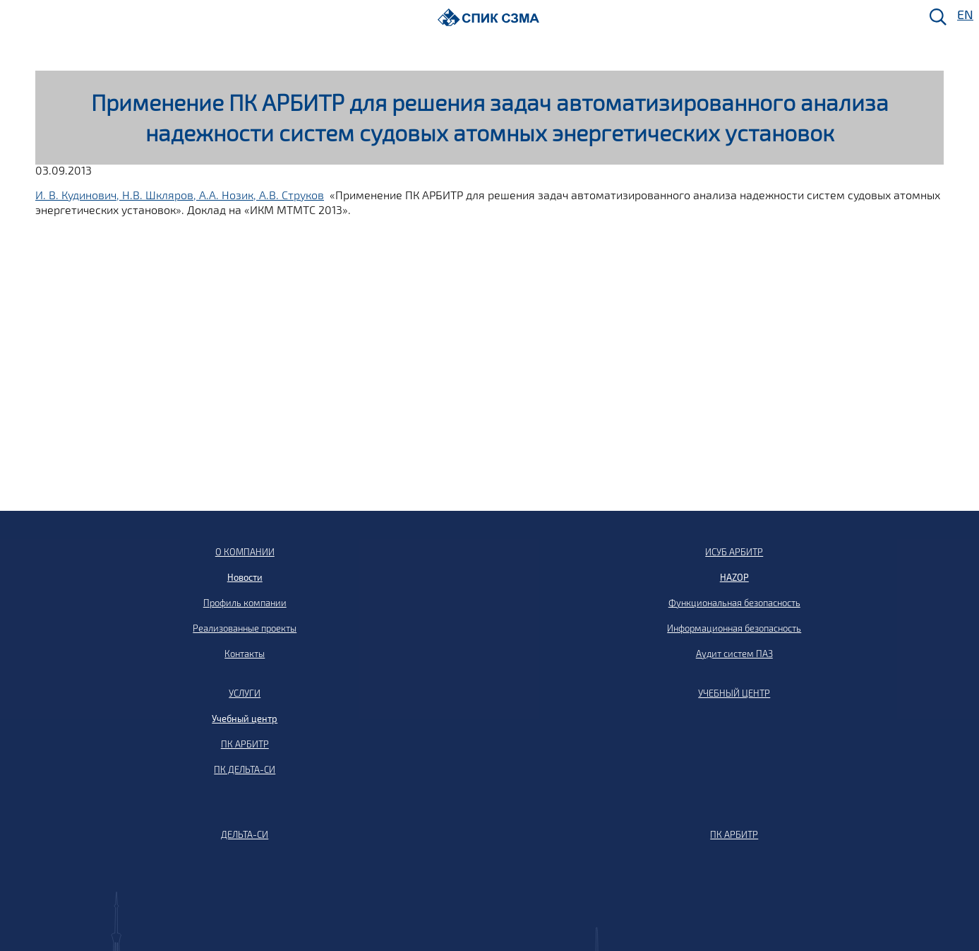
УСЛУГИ (244, 693)
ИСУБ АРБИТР (734, 551)
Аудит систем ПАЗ (734, 653)
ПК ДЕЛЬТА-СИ (244, 769)
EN (964, 15)
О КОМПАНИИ (245, 551)
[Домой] (489, 17)
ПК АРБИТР (245, 744)
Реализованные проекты (244, 628)
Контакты (244, 653)
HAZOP (734, 577)
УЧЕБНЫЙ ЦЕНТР (734, 693)
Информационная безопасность (734, 628)
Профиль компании (245, 602)
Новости (245, 577)
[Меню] (15, 18)
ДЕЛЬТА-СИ (244, 834)
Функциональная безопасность (734, 602)
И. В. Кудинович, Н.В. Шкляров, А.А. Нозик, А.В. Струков (179, 194)
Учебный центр (244, 718)
